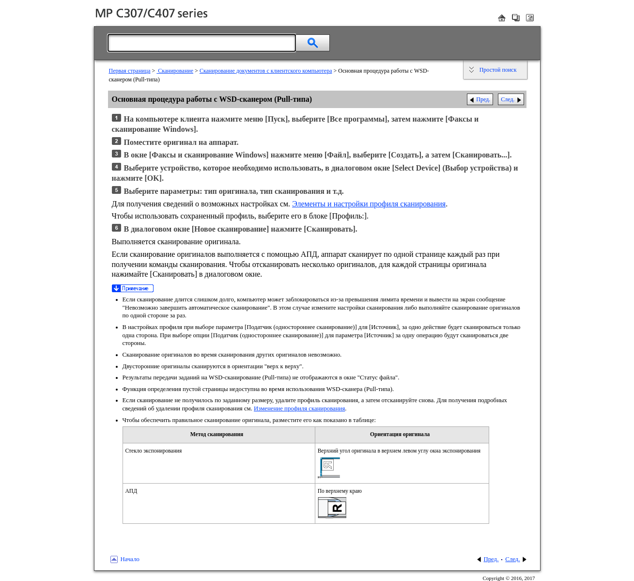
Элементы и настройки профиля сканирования (369, 204)
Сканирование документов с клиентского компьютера (266, 70)
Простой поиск (498, 69)
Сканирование (174, 70)
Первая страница (130, 70)
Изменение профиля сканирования (299, 408)
